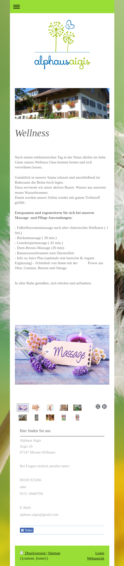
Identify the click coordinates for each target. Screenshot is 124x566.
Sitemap (54, 553)
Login (99, 553)
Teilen (27, 530)
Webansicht (95, 558)
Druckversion (33, 553)
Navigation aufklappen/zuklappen (62, 6)
